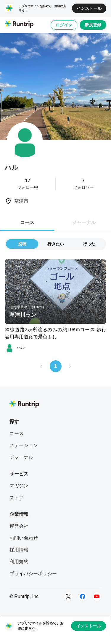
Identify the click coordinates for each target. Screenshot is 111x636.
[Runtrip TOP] (19, 24)
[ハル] (15, 347)
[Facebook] (82, 596)
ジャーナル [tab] (84, 222)
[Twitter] (68, 596)
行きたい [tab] (55, 244)
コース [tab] (27, 222)
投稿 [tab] (22, 244)
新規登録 (93, 25)
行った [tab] (89, 244)
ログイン (64, 25)
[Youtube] (97, 596)
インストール (89, 8)
